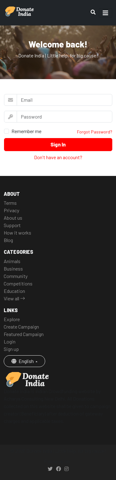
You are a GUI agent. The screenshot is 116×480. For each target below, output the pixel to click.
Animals (12, 261)
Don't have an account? (58, 157)
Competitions (18, 283)
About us (13, 218)
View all (14, 298)
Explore (12, 319)
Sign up (11, 349)
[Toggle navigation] (105, 13)
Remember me (26, 131)
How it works (17, 233)
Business (13, 268)
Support (12, 225)
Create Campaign (21, 327)
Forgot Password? (94, 131)
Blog (8, 240)
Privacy (11, 210)
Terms (10, 203)
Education (14, 291)
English (23, 361)
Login (9, 341)
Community (16, 276)
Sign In (58, 144)
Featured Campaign (24, 334)
